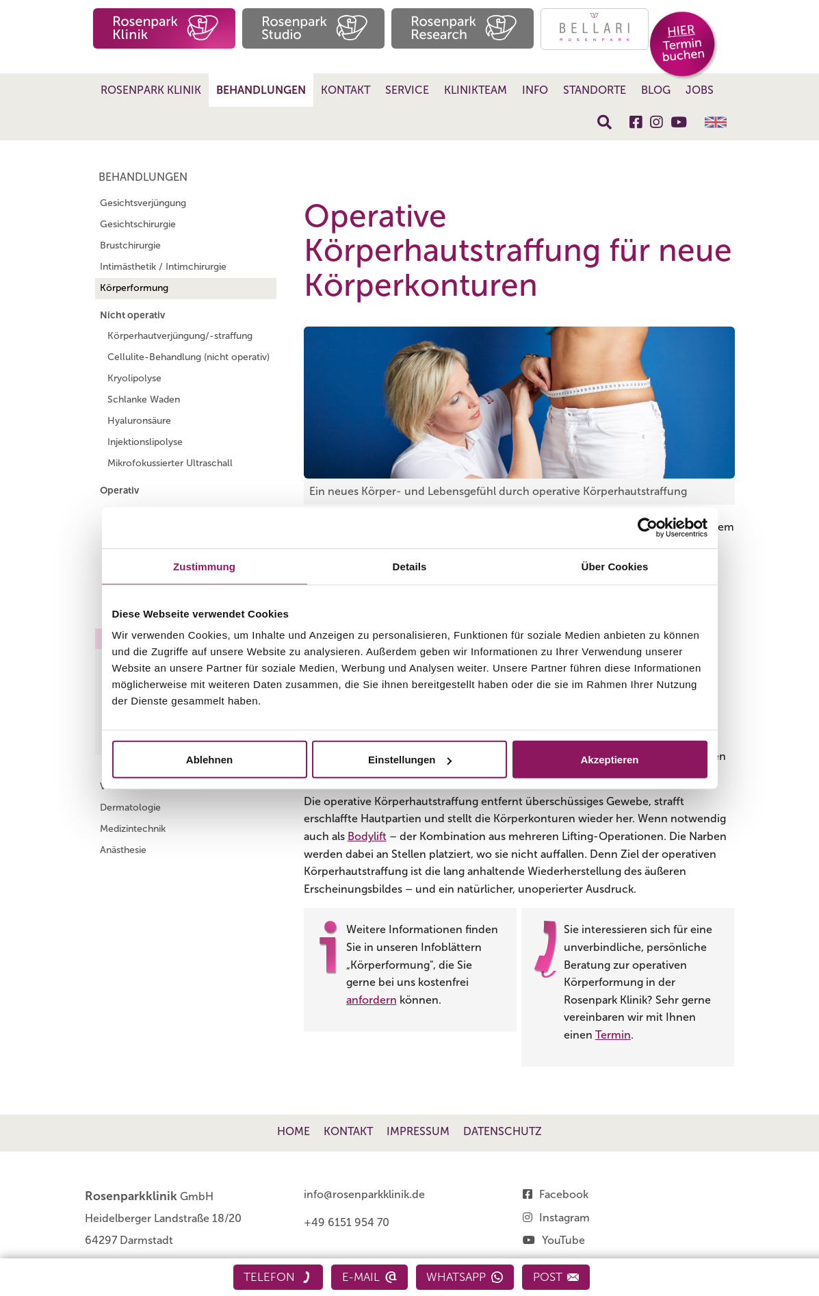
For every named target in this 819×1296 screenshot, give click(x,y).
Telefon (277, 1277)
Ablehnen (209, 759)
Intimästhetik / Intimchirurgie (163, 266)
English (716, 122)
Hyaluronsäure (139, 421)
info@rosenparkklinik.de (364, 1194)
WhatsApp (465, 1277)
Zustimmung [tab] (204, 566)
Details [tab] (410, 566)
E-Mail (369, 1277)
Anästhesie (123, 850)
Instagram (564, 1217)
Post (557, 1277)
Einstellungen (410, 759)
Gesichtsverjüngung (143, 203)
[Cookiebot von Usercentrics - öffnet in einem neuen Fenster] (647, 527)
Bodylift (367, 836)
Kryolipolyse (134, 378)
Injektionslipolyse (145, 442)
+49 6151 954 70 (346, 1222)
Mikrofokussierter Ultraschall (170, 463)
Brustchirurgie (130, 245)
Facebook (563, 1194)
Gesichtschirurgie (138, 224)
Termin (613, 1034)
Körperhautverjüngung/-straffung (179, 336)
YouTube (563, 1240)
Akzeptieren (609, 759)
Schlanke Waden (143, 399)
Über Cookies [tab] (615, 566)
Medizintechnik (133, 829)
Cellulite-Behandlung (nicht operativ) (188, 357)
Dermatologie (130, 807)
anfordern (371, 999)
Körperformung (134, 288)
